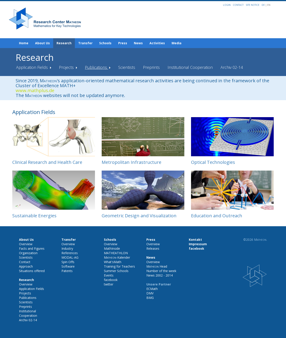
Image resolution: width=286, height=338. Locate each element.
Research (64, 43)
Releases (152, 248)
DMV (150, 293)
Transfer (85, 43)
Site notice (252, 4)
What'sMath (112, 262)
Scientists (126, 67)
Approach (26, 266)
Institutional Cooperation (190, 67)
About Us (42, 43)
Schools (105, 43)
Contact (238, 4)
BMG (150, 298)
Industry (67, 248)
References (69, 253)
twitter (108, 284)
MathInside (112, 248)
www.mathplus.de (35, 90)
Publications (96, 67)
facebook (111, 280)
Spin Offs (67, 262)
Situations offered (32, 271)
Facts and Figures (31, 248)
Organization (28, 253)
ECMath (152, 289)
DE (263, 4)
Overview (25, 244)
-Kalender (117, 257)
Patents (67, 271)
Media (176, 43)
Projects (67, 67)
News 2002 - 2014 (159, 275)
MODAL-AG (69, 257)
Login (227, 4)
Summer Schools (116, 271)
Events (109, 275)
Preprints (151, 67)
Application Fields (32, 67)
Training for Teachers (119, 266)
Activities (157, 43)
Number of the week (161, 271)
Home (23, 43)
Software (68, 266)
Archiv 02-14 (232, 67)
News (138, 43)
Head (156, 266)
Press (122, 43)
